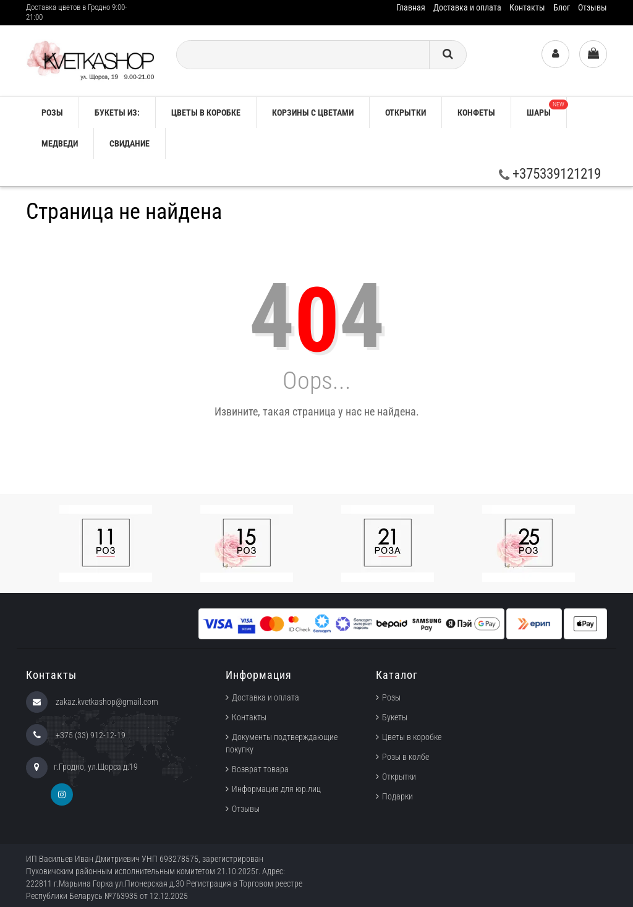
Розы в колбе (405, 757)
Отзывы (592, 7)
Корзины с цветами (313, 112)
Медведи (59, 143)
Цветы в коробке (205, 112)
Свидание (129, 143)
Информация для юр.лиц (276, 789)
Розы (391, 697)
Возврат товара (260, 769)
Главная (410, 7)
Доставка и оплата (467, 7)
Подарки (397, 796)
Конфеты (476, 112)
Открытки (405, 112)
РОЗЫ (52, 112)
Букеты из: (117, 112)
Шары (546, 108)
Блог (561, 7)
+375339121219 (550, 174)
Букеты (394, 717)
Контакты (527, 7)
